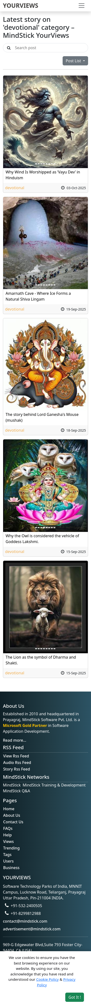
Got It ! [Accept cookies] (74, 997)
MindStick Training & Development (54, 785)
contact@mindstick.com (25, 921)
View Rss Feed (16, 756)
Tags (7, 854)
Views (8, 841)
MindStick (12, 785)
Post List (74, 60)
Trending (11, 848)
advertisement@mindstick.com (31, 929)
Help (7, 835)
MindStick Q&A (16, 791)
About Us (11, 815)
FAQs (8, 828)
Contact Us (13, 822)
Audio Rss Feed (17, 762)
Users (8, 861)
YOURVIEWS (20, 5)
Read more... (14, 740)
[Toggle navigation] (81, 5)
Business (11, 867)
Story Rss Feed (16, 769)
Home (8, 808)
